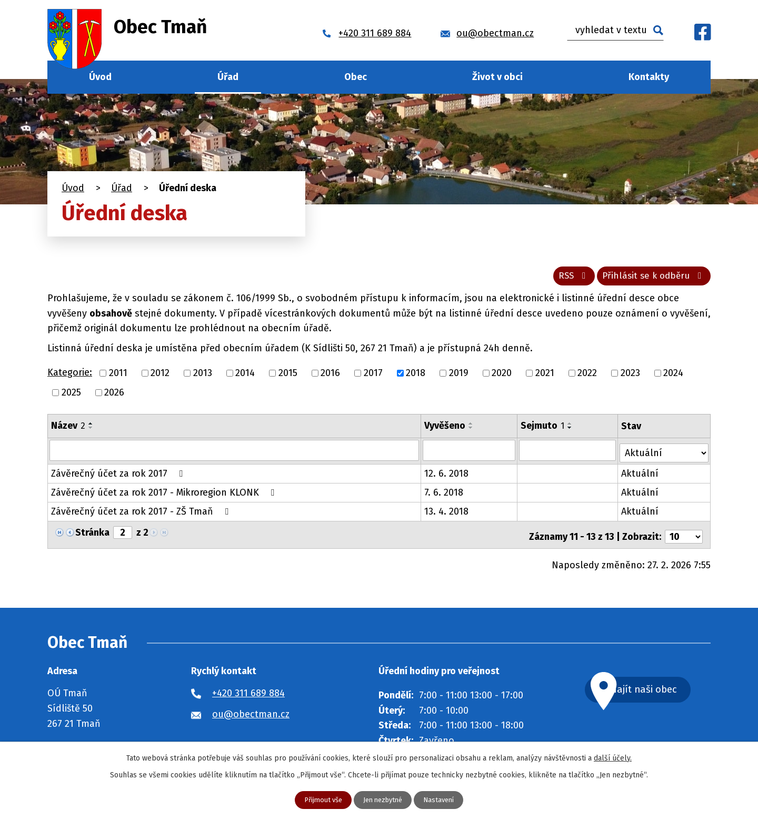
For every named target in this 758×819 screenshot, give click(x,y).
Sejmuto (543, 429)
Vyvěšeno (445, 429)
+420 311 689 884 (248, 691)
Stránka (92, 534)
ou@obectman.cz (251, 712)
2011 (118, 376)
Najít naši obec (660, 689)
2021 (544, 376)
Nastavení (443, 799)
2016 (330, 376)
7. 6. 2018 (444, 494)
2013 (202, 376)
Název (68, 429)
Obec (355, 77)
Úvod (100, 77)
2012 (160, 376)
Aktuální (641, 475)
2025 (71, 396)
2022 (587, 376)
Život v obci (497, 77)
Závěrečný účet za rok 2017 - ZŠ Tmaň (142, 513)
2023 (630, 376)
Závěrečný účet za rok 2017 (119, 475)
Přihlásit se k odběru (651, 279)
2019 (458, 376)
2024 (673, 376)
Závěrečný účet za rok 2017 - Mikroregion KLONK (164, 494)
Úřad (227, 77)
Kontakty (649, 77)
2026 (114, 396)
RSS (564, 279)
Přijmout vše (319, 799)
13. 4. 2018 (447, 513)
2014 (245, 376)
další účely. (613, 757)
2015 (287, 376)
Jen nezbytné (383, 799)
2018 (415, 376)
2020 (502, 376)
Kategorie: (69, 376)
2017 (373, 376)
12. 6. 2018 (447, 475)
